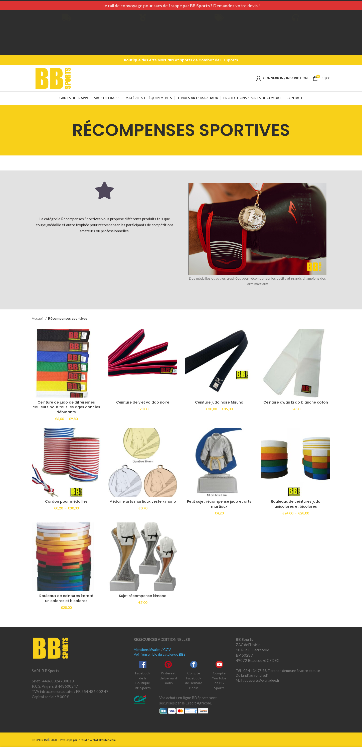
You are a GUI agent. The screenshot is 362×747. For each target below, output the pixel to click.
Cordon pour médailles (66, 501)
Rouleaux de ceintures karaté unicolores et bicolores (66, 598)
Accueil (38, 318)
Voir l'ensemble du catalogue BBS (160, 654)
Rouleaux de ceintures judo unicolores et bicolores (295, 504)
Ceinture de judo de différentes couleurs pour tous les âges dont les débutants (66, 407)
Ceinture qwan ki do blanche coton (295, 402)
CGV (167, 649)
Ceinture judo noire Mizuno (219, 402)
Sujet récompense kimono (142, 595)
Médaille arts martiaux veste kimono (142, 501)
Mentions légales (147, 649)
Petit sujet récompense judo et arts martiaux (219, 504)
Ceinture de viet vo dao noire (142, 402)
